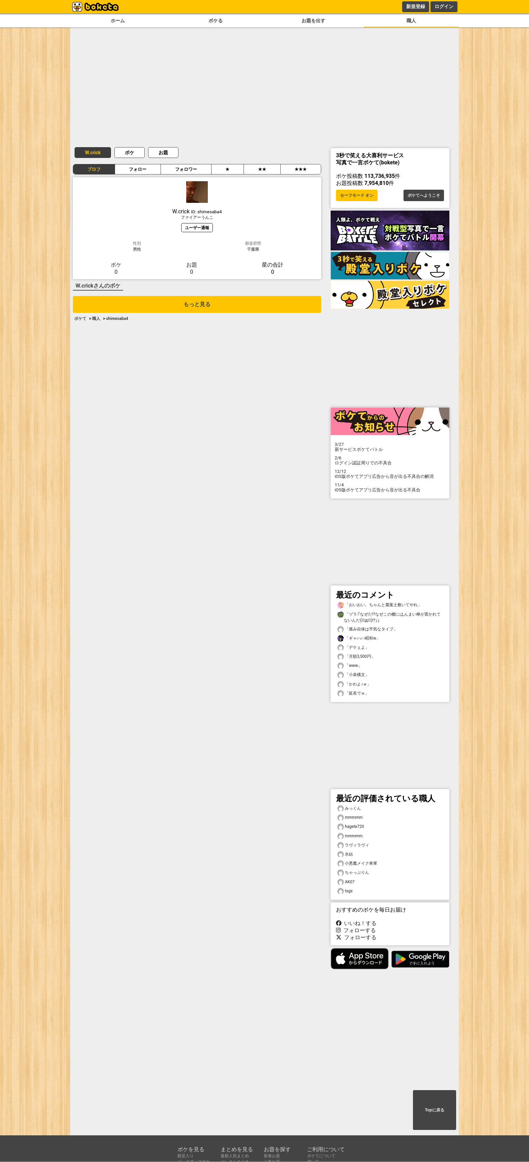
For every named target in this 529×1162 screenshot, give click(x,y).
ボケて (80, 318)
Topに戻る (434, 1110)
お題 (163, 152)
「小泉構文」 (353, 675)
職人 (411, 21)
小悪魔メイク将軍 (357, 863)
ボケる (215, 21)
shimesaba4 (117, 318)
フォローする (356, 930)
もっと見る (197, 304)
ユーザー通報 (197, 227)
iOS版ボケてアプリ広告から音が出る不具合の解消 (390, 474)
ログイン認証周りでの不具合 (390, 460)
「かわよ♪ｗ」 (354, 684)
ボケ (129, 152)
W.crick (93, 152)
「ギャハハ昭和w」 (358, 638)
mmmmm (350, 817)
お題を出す (313, 21)
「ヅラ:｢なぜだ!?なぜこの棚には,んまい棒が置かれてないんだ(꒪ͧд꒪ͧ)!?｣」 (389, 617)
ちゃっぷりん (353, 872)
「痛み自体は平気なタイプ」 (367, 629)
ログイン (444, 6)
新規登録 (415, 6)
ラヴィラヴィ (353, 845)
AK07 (346, 882)
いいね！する (356, 923)
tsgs (345, 891)
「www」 (349, 666)
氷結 (345, 854)
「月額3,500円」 (356, 656)
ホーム (118, 21)
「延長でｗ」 (353, 693)
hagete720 (350, 826)
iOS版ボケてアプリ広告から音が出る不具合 (390, 487)
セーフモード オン (356, 195)
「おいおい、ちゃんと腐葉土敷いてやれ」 (379, 605)
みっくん (349, 808)
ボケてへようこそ (424, 195)
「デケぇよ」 (353, 647)
